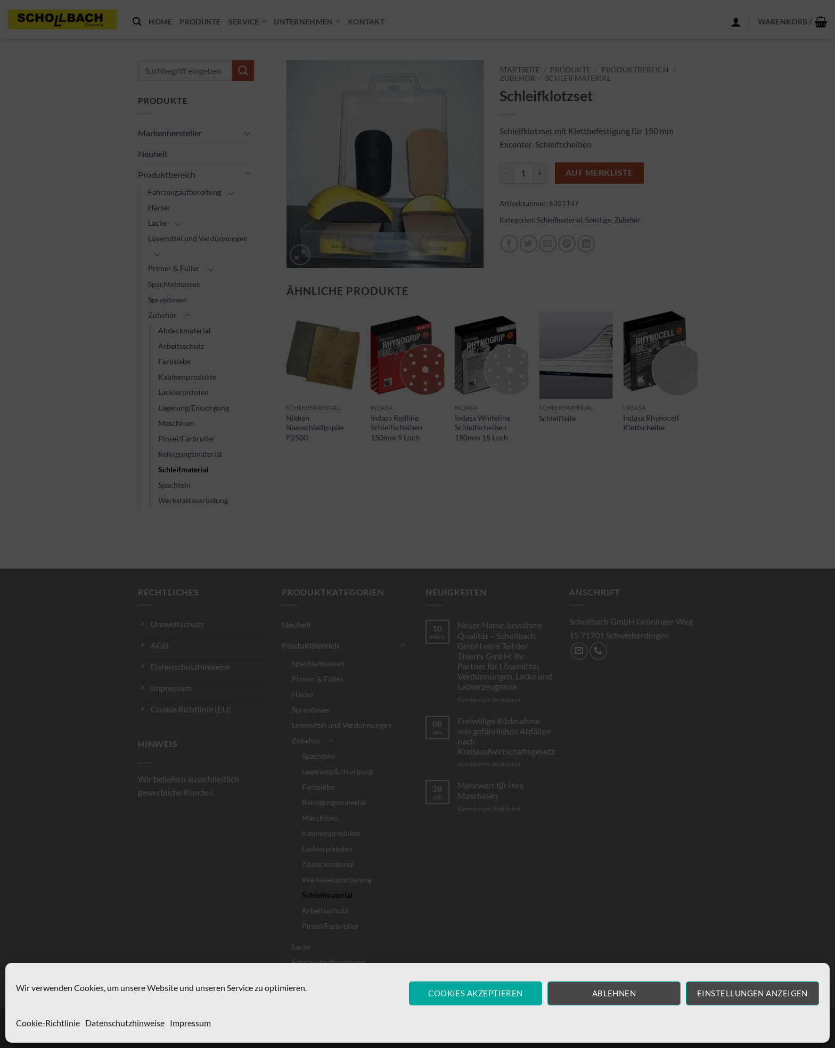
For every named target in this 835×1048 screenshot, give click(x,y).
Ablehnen (614, 993)
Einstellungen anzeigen (752, 993)
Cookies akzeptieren (475, 993)
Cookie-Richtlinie (48, 1023)
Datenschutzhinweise (125, 1023)
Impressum (190, 1023)
